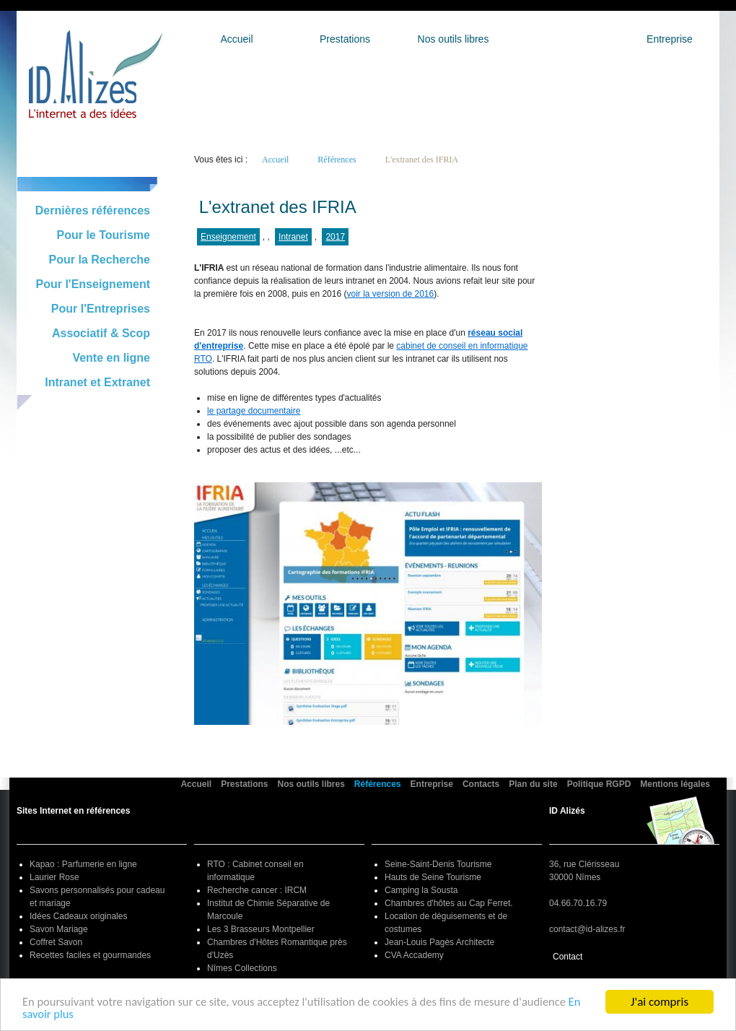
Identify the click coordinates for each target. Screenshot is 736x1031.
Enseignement (228, 237)
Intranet (293, 237)
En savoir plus (56, 1016)
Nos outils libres (453, 39)
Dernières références (92, 210)
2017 (335, 237)
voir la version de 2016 (390, 294)
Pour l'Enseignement (93, 284)
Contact (567, 957)
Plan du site (533, 784)
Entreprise (670, 39)
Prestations (345, 39)
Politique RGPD (599, 784)
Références (561, 39)
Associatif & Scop (101, 333)
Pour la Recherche (100, 259)
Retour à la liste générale (253, 185)
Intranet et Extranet (97, 382)
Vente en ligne (111, 358)
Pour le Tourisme (103, 235)
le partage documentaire (253, 411)
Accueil (236, 39)
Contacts (481, 784)
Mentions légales (675, 784)
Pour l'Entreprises (100, 309)
